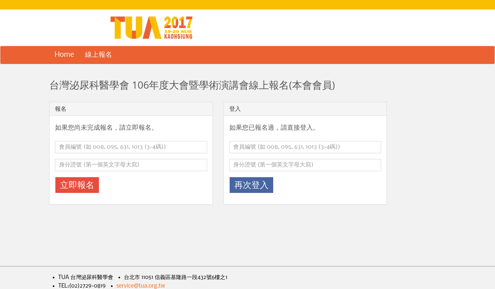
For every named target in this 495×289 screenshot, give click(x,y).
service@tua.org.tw (140, 286)
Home (64, 55)
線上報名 (98, 55)
